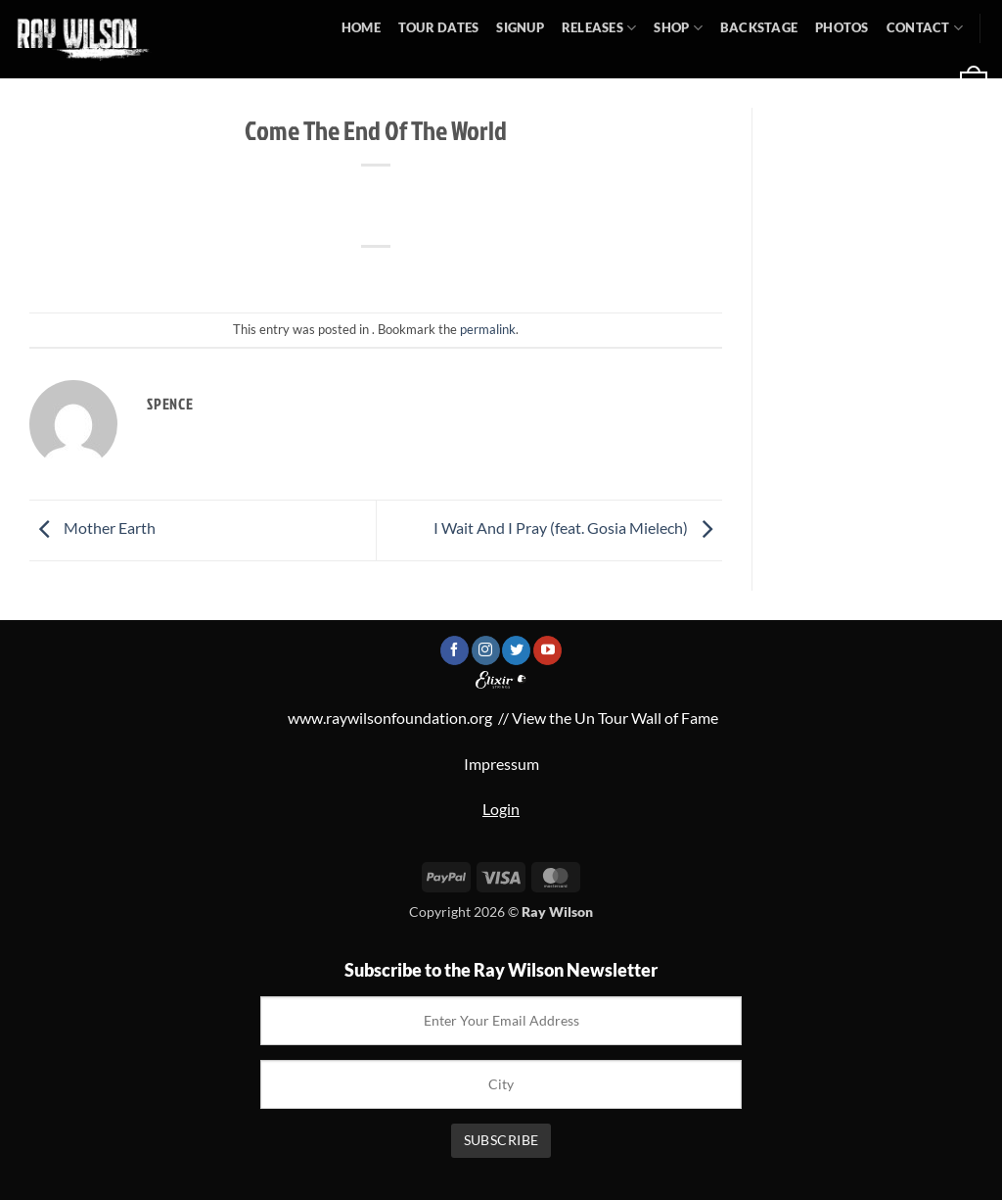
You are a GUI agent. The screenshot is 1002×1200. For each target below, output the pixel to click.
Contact (925, 28)
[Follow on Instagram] (486, 650)
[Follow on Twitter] (516, 650)
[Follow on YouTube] (547, 650)
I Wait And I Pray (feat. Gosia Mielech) (577, 528)
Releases (599, 28)
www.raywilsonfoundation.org (390, 717)
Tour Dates (438, 27)
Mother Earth (92, 528)
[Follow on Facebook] (454, 650)
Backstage (758, 27)
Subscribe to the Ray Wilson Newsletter (501, 970)
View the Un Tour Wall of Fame (615, 717)
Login (501, 808)
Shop (678, 28)
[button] (780, 84)
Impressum (501, 763)
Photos (842, 27)
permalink (488, 329)
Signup (520, 27)
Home (361, 27)
